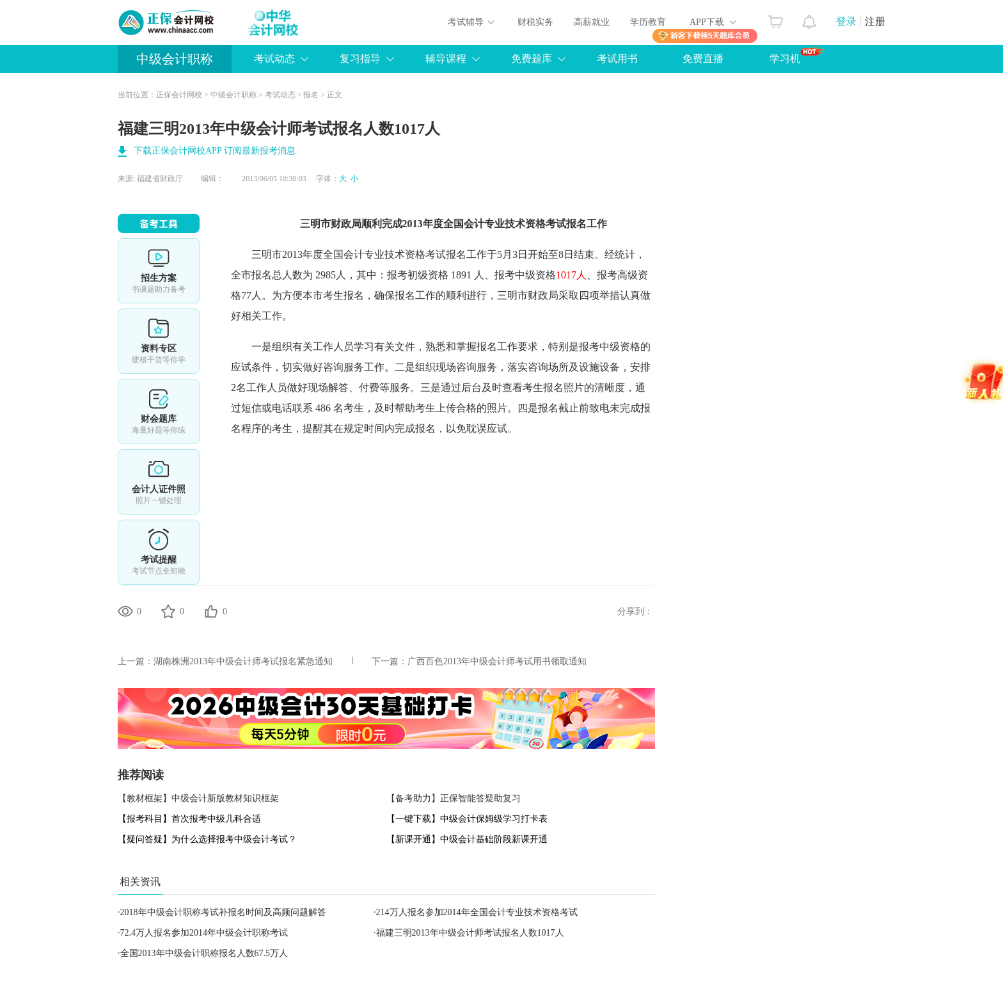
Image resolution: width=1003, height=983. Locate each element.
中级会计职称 (174, 59)
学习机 (797, 55)
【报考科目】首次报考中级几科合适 (189, 819)
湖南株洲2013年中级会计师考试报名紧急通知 (243, 661)
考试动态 (280, 94)
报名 (311, 94)
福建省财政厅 (160, 178)
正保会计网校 (179, 94)
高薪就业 (592, 22)
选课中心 (158, 271)
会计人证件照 (158, 482)
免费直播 (703, 58)
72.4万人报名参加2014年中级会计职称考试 (204, 933)
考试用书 (617, 58)
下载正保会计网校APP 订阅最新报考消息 (215, 151)
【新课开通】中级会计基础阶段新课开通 (467, 839)
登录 (846, 21)
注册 (875, 21)
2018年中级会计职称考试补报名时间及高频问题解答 (223, 912)
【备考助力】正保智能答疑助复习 (453, 798)
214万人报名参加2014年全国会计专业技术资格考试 (477, 912)
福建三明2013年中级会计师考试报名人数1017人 (470, 933)
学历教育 (648, 22)
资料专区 (158, 341)
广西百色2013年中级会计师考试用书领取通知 (497, 661)
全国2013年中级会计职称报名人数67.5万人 (204, 953)
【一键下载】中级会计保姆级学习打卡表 (467, 819)
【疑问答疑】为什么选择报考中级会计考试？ (207, 839)
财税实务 (535, 22)
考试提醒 (158, 552)
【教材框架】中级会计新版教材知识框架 (198, 798)
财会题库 (158, 412)
